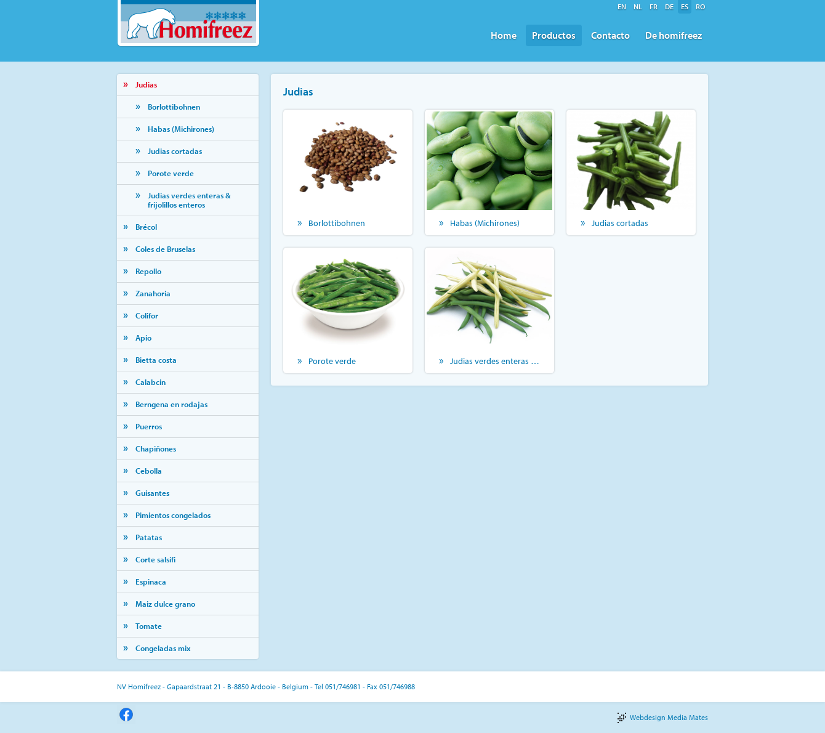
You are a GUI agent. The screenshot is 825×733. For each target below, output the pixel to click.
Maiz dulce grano (165, 604)
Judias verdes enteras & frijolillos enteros (189, 199)
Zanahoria (153, 293)
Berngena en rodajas (171, 404)
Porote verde (171, 173)
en (622, 6)
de (669, 6)
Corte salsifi (155, 559)
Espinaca (150, 581)
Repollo (148, 271)
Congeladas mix (162, 648)
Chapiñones (155, 448)
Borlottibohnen (174, 106)
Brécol (146, 227)
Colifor (146, 315)
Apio (143, 337)
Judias (146, 84)
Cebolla (148, 471)
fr (654, 6)
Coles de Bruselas (165, 249)
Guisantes (152, 493)
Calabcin (150, 382)
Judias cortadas (175, 151)
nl (638, 6)
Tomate (148, 626)
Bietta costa (156, 360)
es (684, 6)
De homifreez (673, 35)
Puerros (148, 426)
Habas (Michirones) (181, 129)
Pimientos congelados (173, 515)
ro (700, 6)
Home (504, 35)
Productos (554, 35)
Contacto (610, 35)
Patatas (148, 537)
